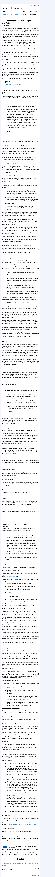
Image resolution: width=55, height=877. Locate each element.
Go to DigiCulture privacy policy (12, 84)
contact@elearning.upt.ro (26, 840)
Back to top (35, 875)
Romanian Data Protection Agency (16, 813)
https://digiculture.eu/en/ (11, 576)
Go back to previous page (33, 5)
